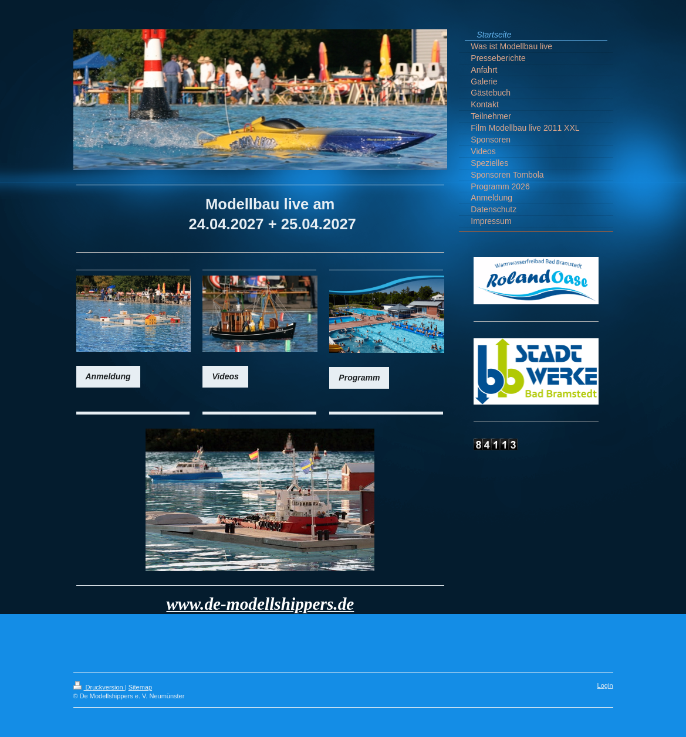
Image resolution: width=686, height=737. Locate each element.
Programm (359, 377)
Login (605, 685)
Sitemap (140, 687)
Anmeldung (108, 376)
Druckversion (99, 687)
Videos (225, 376)
